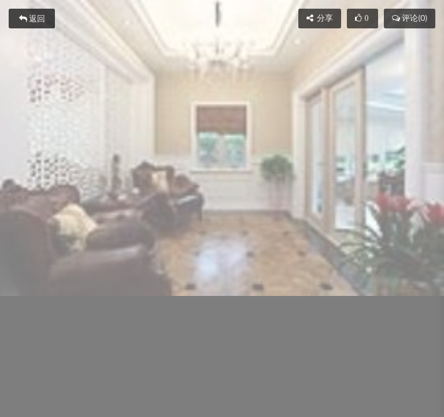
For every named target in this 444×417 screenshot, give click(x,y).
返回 (32, 18)
